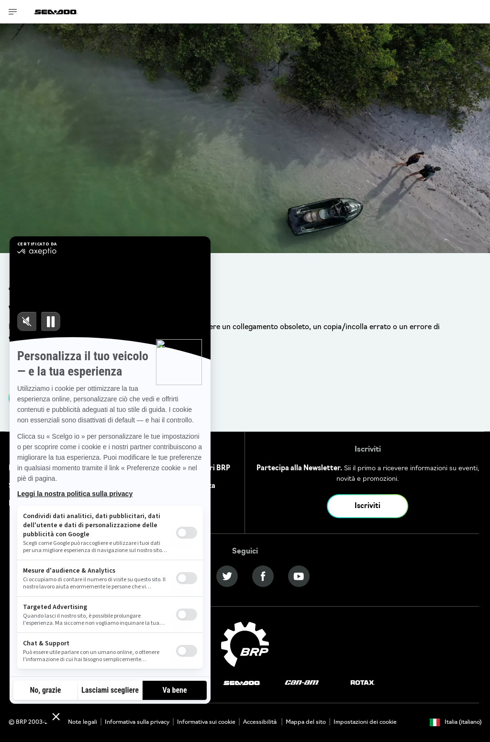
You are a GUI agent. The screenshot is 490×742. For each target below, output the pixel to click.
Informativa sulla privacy (137, 722)
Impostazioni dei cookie (365, 722)
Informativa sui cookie (206, 722)
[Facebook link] (263, 576)
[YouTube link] (299, 576)
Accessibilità (260, 722)
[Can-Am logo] (302, 683)
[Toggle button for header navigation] (13, 11)
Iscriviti (367, 506)
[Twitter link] (227, 576)
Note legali (82, 722)
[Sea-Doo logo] (56, 11)
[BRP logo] (245, 644)
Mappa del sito (306, 722)
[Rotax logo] (362, 683)
